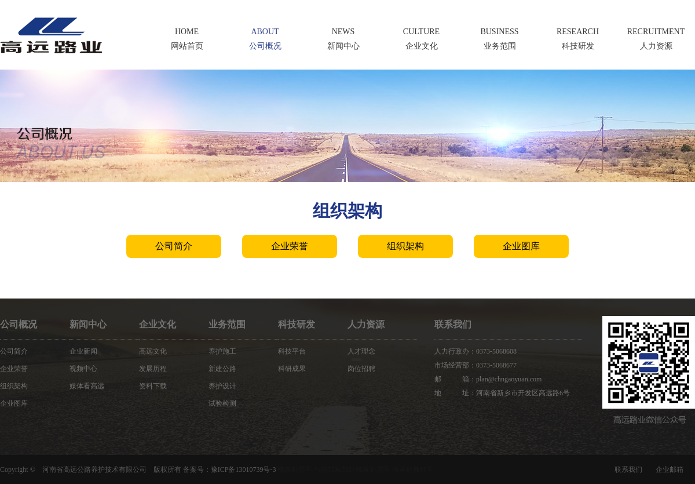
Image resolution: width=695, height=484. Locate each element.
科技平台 (292, 351)
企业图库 (521, 246)
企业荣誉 (289, 246)
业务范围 (227, 324)
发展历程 (153, 369)
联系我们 (628, 469)
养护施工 (222, 351)
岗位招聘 (361, 369)
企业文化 (157, 324)
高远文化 (153, 351)
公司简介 (173, 246)
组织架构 (405, 246)
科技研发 (296, 324)
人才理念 (361, 351)
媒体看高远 (87, 386)
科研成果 (292, 369)
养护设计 (222, 386)
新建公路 (222, 369)
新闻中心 (88, 324)
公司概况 (18, 324)
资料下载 (153, 386)
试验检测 (222, 403)
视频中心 (83, 369)
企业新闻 (83, 351)
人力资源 (366, 324)
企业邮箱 (669, 469)
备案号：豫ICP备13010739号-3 (229, 469)
